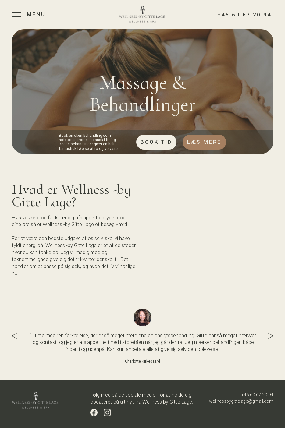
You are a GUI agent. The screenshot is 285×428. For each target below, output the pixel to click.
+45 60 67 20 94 (257, 395)
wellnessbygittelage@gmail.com (241, 401)
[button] (18, 336)
